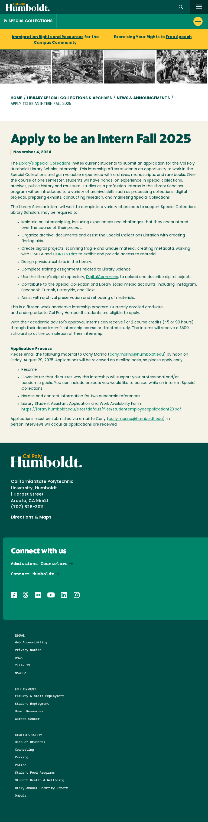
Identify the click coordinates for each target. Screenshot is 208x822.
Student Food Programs (35, 772)
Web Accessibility (31, 642)
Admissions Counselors (39, 563)
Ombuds (20, 795)
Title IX (22, 665)
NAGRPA (20, 673)
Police (20, 765)
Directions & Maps (31, 517)
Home (16, 98)
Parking (21, 757)
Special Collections (28, 21)
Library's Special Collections (45, 164)
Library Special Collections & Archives (69, 98)
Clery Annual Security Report (41, 788)
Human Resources (29, 711)
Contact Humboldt (32, 573)
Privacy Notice (28, 650)
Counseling (24, 749)
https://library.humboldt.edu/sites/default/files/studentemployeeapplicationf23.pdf (101, 409)
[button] (181, 7)
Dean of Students (30, 742)
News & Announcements (143, 98)
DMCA (18, 658)
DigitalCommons (102, 277)
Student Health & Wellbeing (39, 780)
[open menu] (199, 7)
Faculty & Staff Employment (39, 696)
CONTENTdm (65, 254)
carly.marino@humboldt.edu (137, 355)
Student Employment (32, 703)
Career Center (27, 719)
